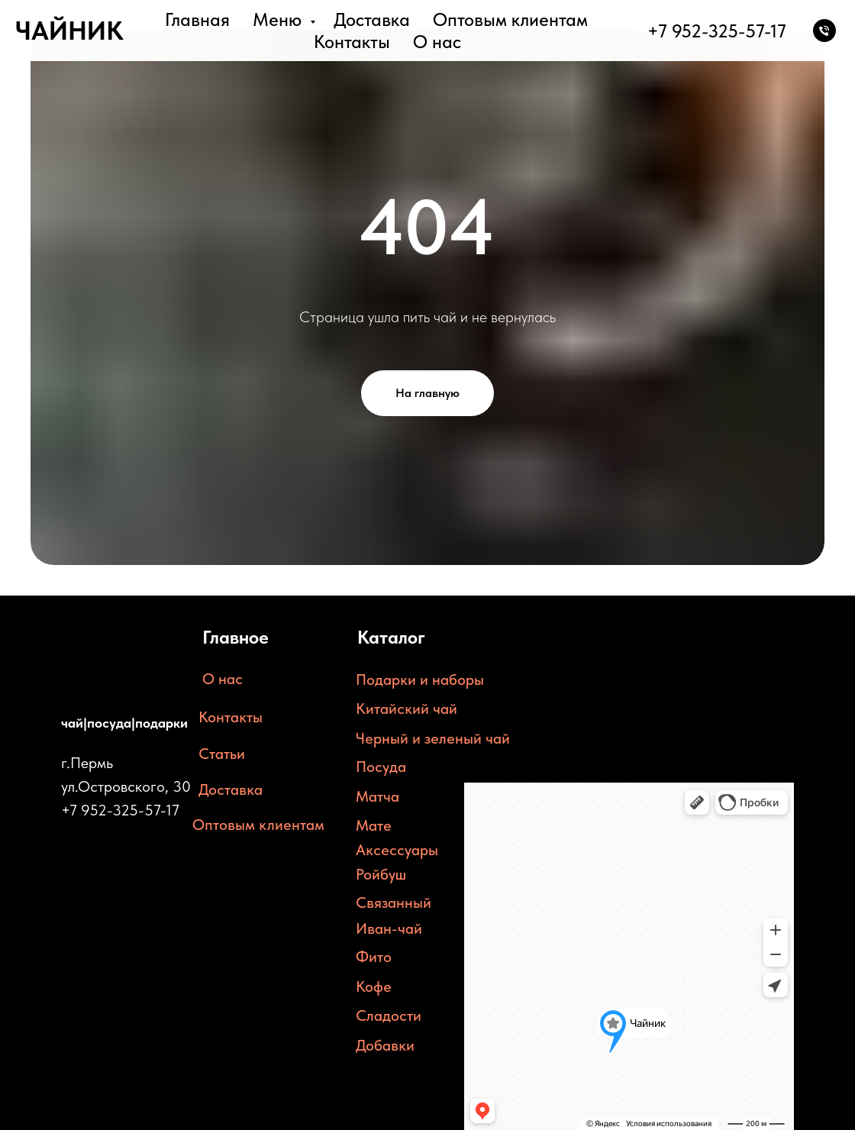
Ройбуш (381, 874)
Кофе (374, 986)
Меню (279, 19)
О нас (437, 42)
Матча (377, 796)
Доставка (372, 19)
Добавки (385, 1045)
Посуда (381, 766)
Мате (374, 825)
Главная (197, 19)
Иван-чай (389, 928)
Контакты (352, 42)
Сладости (388, 1015)
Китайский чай (406, 708)
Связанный (393, 902)
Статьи (221, 753)
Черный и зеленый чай (433, 738)
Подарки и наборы (420, 679)
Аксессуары (397, 850)
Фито (374, 957)
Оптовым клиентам (510, 19)
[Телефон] (824, 30)
